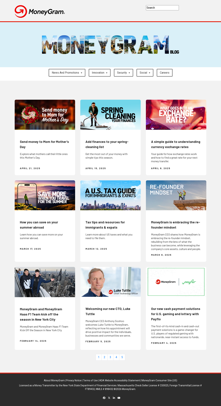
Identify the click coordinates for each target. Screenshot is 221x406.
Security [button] (122, 72)
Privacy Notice (73, 380)
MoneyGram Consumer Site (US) (159, 380)
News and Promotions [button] (65, 72)
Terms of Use (90, 380)
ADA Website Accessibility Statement (119, 380)
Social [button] (143, 72)
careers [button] (164, 72)
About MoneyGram (54, 380)
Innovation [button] (98, 72)
